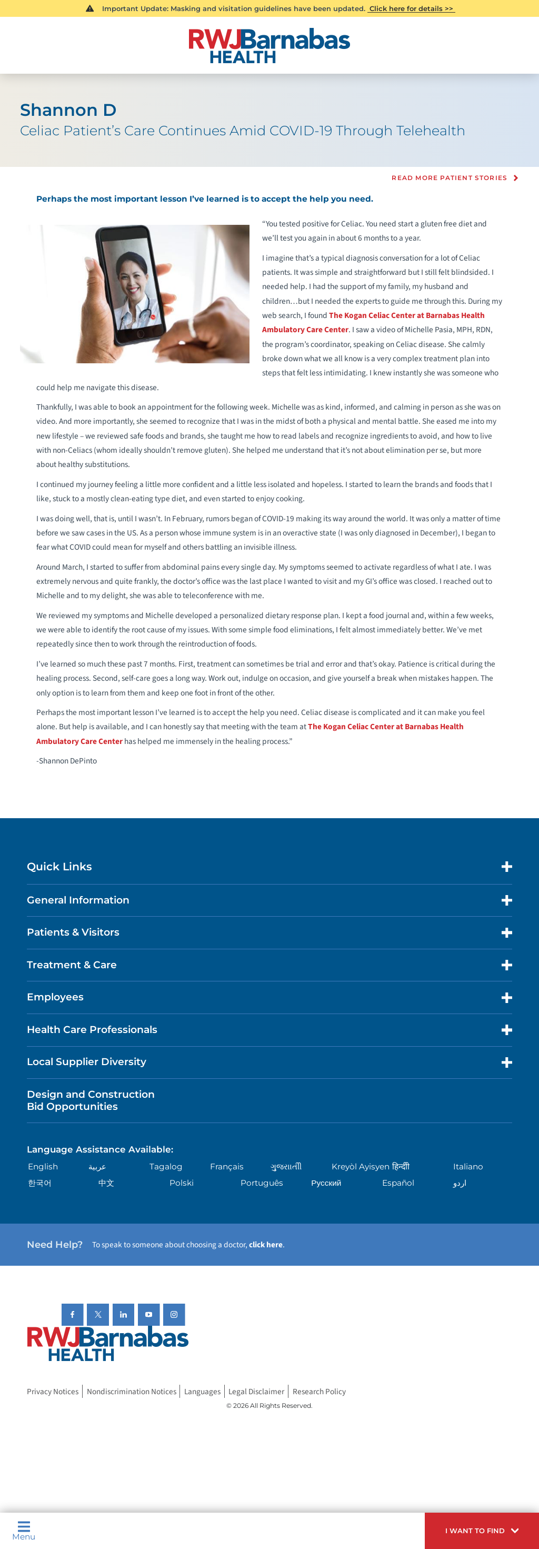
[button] (482, 1531)
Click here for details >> (411, 8)
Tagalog (166, 1166)
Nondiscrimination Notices (131, 1391)
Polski (181, 1183)
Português (262, 1183)
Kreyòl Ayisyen (361, 1166)
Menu (23, 1531)
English (43, 1166)
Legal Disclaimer (256, 1391)
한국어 (40, 1183)
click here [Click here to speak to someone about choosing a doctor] (266, 1244)
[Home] (269, 45)
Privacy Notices (52, 1391)
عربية (97, 1166)
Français (227, 1166)
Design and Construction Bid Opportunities (91, 1100)
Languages (202, 1391)
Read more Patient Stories (449, 178)
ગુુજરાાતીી (286, 1166)
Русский (326, 1183)
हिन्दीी (401, 1166)
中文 (106, 1183)
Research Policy (319, 1391)
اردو (459, 1183)
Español (398, 1183)
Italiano (468, 1166)
